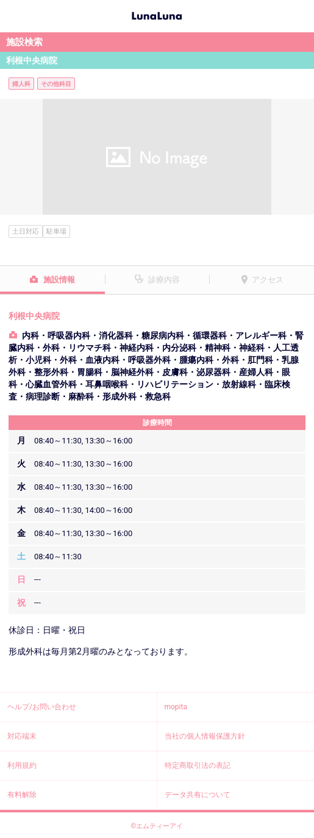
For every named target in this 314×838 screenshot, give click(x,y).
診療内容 (164, 279)
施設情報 (59, 279)
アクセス (268, 279)
